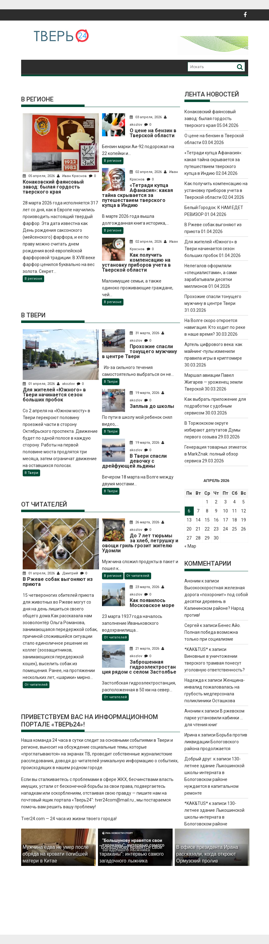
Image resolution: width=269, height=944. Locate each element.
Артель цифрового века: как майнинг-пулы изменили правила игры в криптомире (213, 351)
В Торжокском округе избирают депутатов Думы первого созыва (212, 430)
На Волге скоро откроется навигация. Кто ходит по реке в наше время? (214, 327)
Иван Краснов (72, 176)
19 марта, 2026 (145, 393)
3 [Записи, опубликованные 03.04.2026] (225, 501)
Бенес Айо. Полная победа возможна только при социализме (212, 632)
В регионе (33, 279)
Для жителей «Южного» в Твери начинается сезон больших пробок (210, 248)
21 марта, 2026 (145, 649)
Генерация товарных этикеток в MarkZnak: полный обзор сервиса (215, 454)
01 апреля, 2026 (39, 384)
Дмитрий (68, 573)
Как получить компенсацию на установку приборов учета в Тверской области (216, 190)
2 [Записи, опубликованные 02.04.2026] (216, 501)
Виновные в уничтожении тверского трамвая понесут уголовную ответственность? (214, 663)
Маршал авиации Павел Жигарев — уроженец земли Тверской (213, 382)
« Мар (190, 546)
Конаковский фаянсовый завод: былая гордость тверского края (210, 118)
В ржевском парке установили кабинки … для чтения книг (214, 717)
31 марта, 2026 (145, 333)
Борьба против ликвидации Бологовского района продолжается (215, 741)
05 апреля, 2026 (39, 176)
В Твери (31, 473)
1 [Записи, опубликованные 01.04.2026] (207, 501)
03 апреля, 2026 (146, 117)
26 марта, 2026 (145, 522)
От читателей (36, 685)
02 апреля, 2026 (146, 172)
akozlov (66, 384)
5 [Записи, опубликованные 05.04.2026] (243, 501)
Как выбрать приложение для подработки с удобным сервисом (215, 406)
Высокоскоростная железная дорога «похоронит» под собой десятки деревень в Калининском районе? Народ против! (216, 601)
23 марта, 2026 (145, 587)
